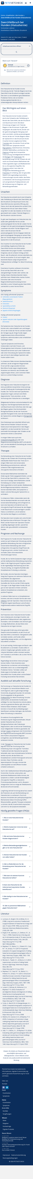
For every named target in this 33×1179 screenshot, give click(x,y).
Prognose (6, 168)
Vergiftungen (7, 1114)
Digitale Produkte (8, 1129)
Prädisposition (5, 697)
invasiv (8, 731)
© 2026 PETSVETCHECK (16, 1161)
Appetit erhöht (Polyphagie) (11, 310)
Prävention (6, 173)
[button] (25, 3)
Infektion (4, 601)
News (4, 1120)
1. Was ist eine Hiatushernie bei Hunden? (13, 819)
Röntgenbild (28, 416)
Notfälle (5, 1111)
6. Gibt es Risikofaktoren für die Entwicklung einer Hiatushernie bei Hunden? (14, 866)
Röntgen (8, 157)
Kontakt (4, 1084)
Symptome (6, 1096)
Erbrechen (6, 304)
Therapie (8, 744)
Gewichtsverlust (8, 301)
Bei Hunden (20, 15)
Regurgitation (7, 148)
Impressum (6, 1155)
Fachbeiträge (7, 1126)
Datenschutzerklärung (18, 1155)
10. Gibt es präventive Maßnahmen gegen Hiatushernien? (14, 907)
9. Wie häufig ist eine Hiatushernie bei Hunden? (15, 897)
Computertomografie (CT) (9, 440)
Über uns (5, 1081)
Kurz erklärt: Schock (8, 1150)
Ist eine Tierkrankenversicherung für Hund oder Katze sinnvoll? (16, 1145)
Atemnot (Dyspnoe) (9, 308)
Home (3, 15)
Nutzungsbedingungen (10, 1158)
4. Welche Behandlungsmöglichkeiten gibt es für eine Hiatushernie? (15, 847)
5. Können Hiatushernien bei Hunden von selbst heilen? (15, 856)
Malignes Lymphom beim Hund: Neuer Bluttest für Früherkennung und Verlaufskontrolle (14, 1139)
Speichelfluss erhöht (9, 306)
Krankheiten (10, 15)
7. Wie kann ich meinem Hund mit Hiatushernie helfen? (13, 877)
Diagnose (6, 152)
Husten (5, 317)
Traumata (6, 143)
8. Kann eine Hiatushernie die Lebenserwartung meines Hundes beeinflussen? (14, 887)
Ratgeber (6, 1123)
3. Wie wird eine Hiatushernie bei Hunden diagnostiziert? (13, 837)
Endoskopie (18, 157)
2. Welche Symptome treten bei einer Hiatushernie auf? (15, 828)
